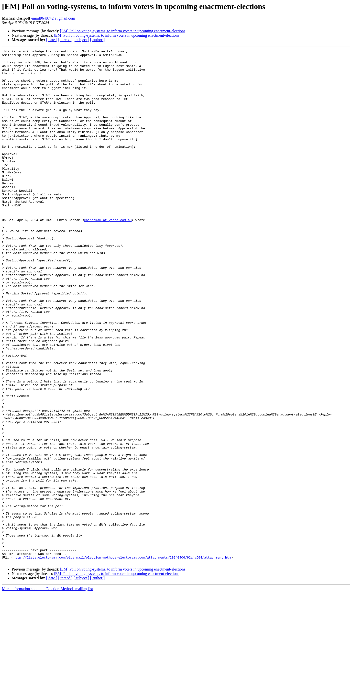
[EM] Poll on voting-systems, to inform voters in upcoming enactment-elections (122, 31)
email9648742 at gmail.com (53, 18)
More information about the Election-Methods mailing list (47, 691)
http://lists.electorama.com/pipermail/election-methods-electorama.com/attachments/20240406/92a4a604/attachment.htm (122, 659)
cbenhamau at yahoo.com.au (108, 254)
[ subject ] (81, 40)
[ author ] (97, 40)
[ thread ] (65, 40)
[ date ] (51, 40)
